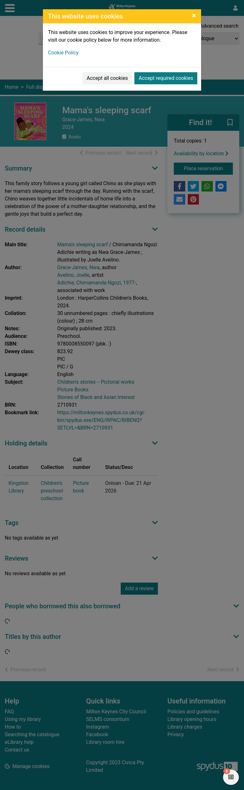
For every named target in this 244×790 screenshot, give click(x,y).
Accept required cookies (166, 78)
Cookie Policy (63, 53)
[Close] (194, 15)
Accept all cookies (107, 78)
